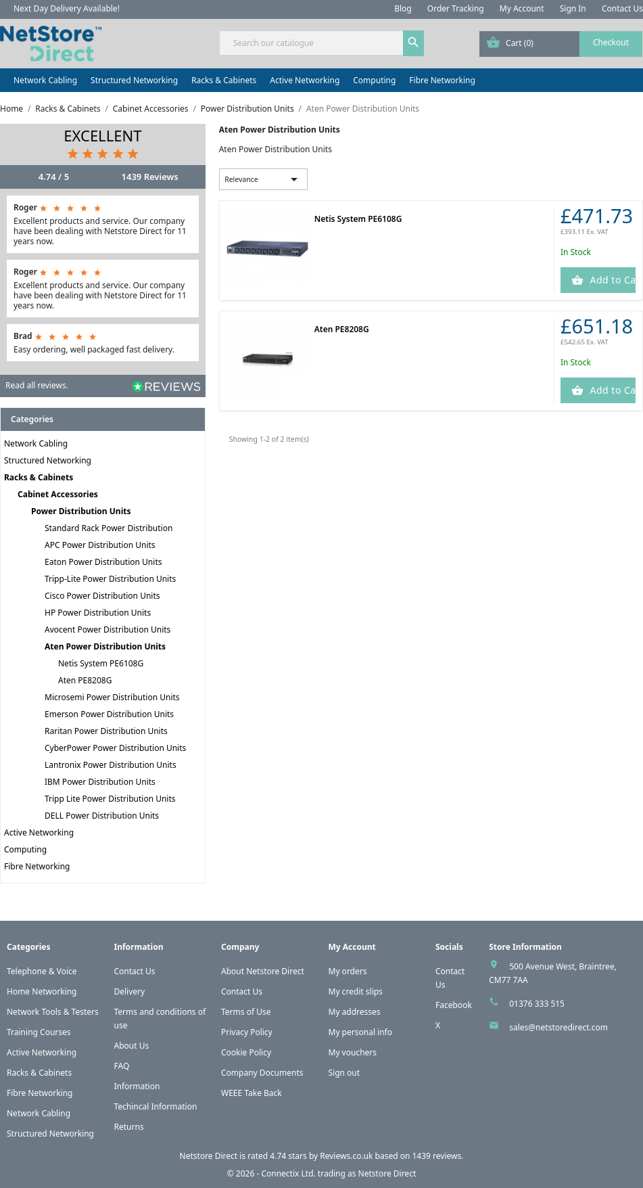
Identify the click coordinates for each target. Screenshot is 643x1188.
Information (137, 1086)
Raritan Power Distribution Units (106, 731)
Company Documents (262, 1072)
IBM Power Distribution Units (100, 781)
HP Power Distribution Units (98, 612)
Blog (403, 8)
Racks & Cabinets (223, 80)
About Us (131, 1045)
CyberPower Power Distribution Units (115, 748)
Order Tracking (455, 8)
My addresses (355, 1012)
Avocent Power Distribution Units (107, 629)
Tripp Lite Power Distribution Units (110, 798)
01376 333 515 (537, 1003)
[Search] (322, 42)
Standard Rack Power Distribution (108, 528)
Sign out (344, 1072)
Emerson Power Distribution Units (109, 714)
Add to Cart (611, 279)
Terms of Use (245, 1012)
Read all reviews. (36, 385)
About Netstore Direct (262, 971)
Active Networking (304, 80)
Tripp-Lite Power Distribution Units (110, 579)
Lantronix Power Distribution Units (110, 765)
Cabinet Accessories (58, 494)
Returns (129, 1127)
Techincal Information (155, 1106)
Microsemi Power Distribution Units (112, 697)
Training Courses (39, 1032)
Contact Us (622, 8)
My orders (348, 971)
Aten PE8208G (85, 680)
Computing (374, 80)
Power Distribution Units (80, 511)
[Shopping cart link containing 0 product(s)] (561, 44)
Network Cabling (45, 80)
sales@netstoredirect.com (558, 1027)
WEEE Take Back (251, 1093)
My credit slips (356, 991)
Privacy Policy (246, 1032)
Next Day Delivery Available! (67, 8)
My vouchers (353, 1052)
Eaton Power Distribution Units (103, 562)
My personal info (361, 1032)
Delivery (129, 991)
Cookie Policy (246, 1052)
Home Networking (41, 991)
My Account (522, 8)
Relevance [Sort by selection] (263, 179)
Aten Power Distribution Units (105, 646)
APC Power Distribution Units (100, 545)
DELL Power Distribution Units (102, 815)
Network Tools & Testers (53, 1012)
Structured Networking (134, 80)
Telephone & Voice (42, 971)
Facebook (453, 1005)
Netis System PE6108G (100, 663)
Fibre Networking (442, 80)
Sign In (573, 8)
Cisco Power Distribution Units (102, 595)
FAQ (122, 1066)
